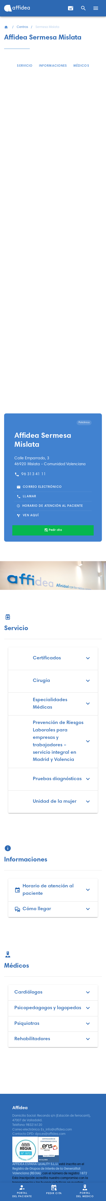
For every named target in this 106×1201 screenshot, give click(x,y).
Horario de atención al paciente (53, 890)
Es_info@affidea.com (56, 1129)
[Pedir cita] (53, 530)
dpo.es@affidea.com (50, 1134)
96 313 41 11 (30, 474)
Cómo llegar (53, 909)
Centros (22, 27)
